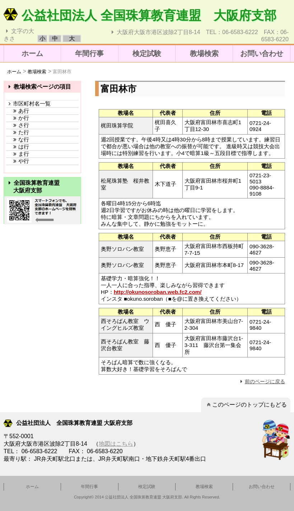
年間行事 (89, 53)
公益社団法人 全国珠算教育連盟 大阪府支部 (140, 15)
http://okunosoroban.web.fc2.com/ (158, 292)
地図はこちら (116, 444)
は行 (17, 147)
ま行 (17, 154)
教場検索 (204, 53)
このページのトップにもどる (246, 405)
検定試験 (146, 53)
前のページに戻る (261, 381)
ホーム (32, 53)
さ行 (17, 125)
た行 (17, 132)
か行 (17, 118)
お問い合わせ (261, 53)
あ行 (17, 111)
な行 (17, 139)
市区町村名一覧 (28, 103)
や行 (17, 161)
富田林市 (62, 71)
